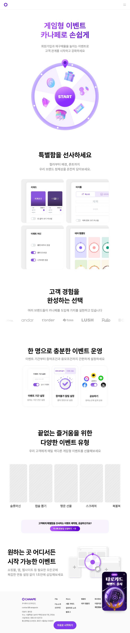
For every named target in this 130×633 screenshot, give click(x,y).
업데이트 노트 (71, 608)
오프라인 (58, 608)
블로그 (68, 612)
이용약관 (98, 603)
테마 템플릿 (85, 603)
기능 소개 (58, 604)
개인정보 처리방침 (101, 607)
